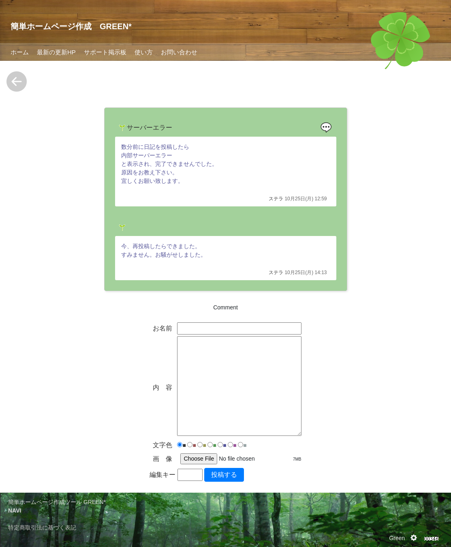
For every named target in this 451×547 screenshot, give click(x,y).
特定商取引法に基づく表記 (42, 527)
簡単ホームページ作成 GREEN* (71, 26)
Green (397, 538)
